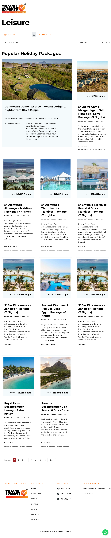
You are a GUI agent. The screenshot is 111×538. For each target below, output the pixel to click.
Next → (52, 460)
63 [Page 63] (45, 460)
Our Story (36, 494)
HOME (33, 489)
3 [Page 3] (22, 460)
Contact (35, 520)
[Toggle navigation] (106, 5)
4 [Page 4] (26, 460)
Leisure (35, 499)
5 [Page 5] (31, 460)
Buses (34, 509)
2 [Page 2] (18, 460)
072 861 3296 (89, 494)
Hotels (34, 504)
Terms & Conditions (64, 532)
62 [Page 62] (40, 460)
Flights (35, 514)
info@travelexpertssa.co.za (94, 489)
